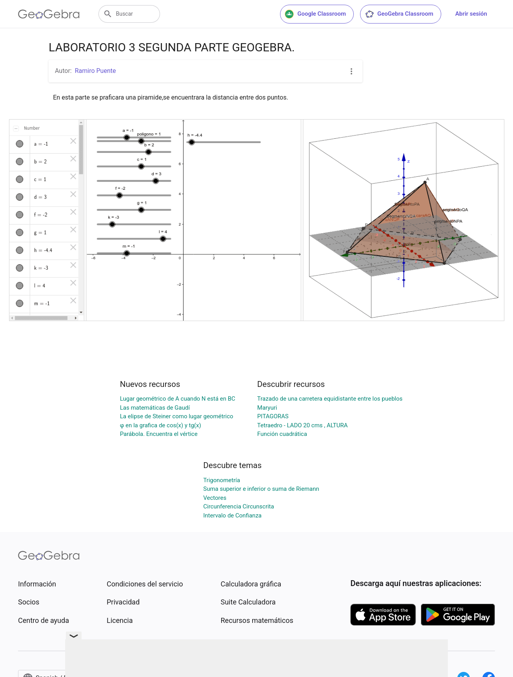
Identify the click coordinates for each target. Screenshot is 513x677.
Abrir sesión (471, 13)
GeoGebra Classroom (399, 14)
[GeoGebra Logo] (49, 14)
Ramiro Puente (95, 70)
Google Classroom (315, 14)
